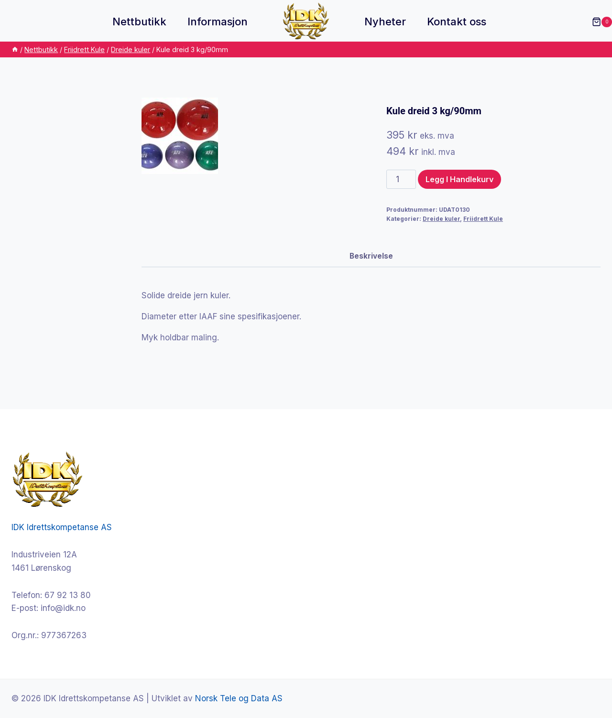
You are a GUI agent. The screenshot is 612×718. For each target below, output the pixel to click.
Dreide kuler (441, 218)
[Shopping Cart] (597, 22)
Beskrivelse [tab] (371, 256)
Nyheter (385, 21)
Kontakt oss (456, 21)
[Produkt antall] (401, 179)
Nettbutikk (139, 21)
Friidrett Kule (483, 218)
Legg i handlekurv (459, 179)
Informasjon (217, 21)
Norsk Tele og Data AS (239, 698)
